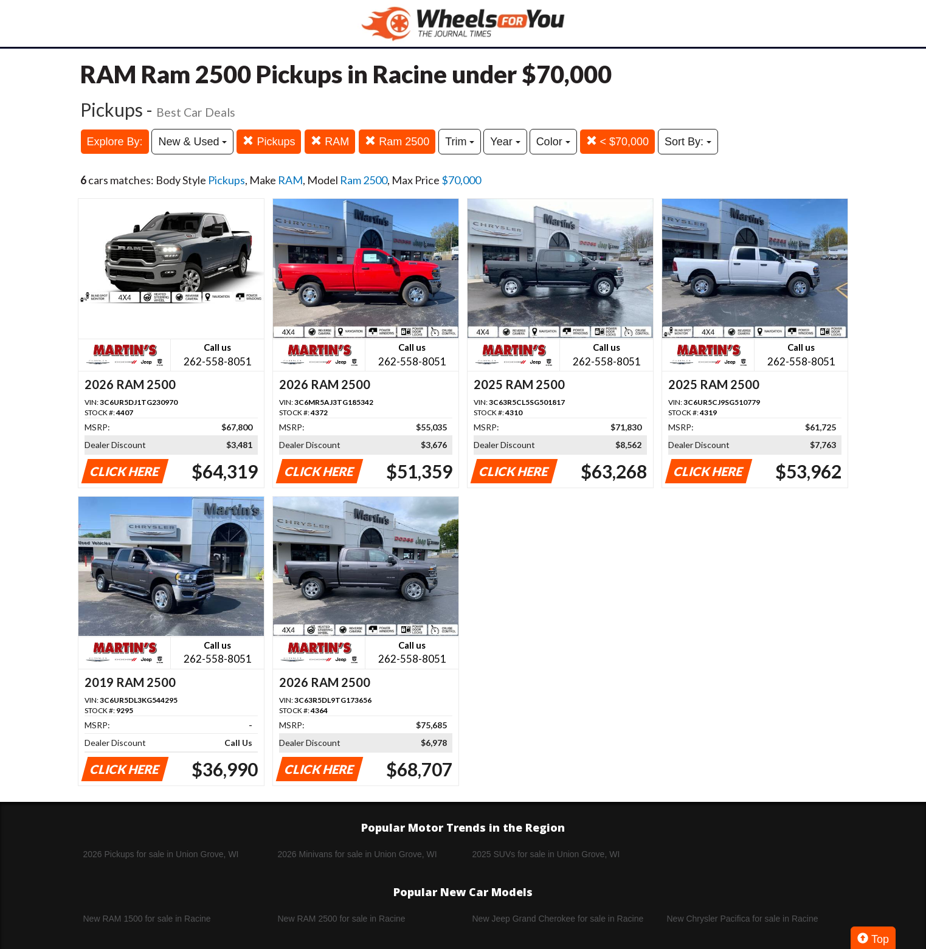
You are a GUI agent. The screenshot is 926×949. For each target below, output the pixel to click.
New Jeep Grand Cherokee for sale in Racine (558, 918)
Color (553, 142)
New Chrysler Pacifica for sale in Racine (742, 918)
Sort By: (688, 142)
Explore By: (115, 142)
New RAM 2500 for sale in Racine (342, 918)
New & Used (192, 142)
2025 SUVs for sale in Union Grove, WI (546, 854)
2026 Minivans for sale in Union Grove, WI (357, 854)
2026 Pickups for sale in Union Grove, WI (161, 854)
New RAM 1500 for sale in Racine (147, 918)
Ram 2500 (397, 141)
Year (505, 142)
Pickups (269, 141)
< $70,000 (617, 141)
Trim (459, 142)
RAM (330, 141)
